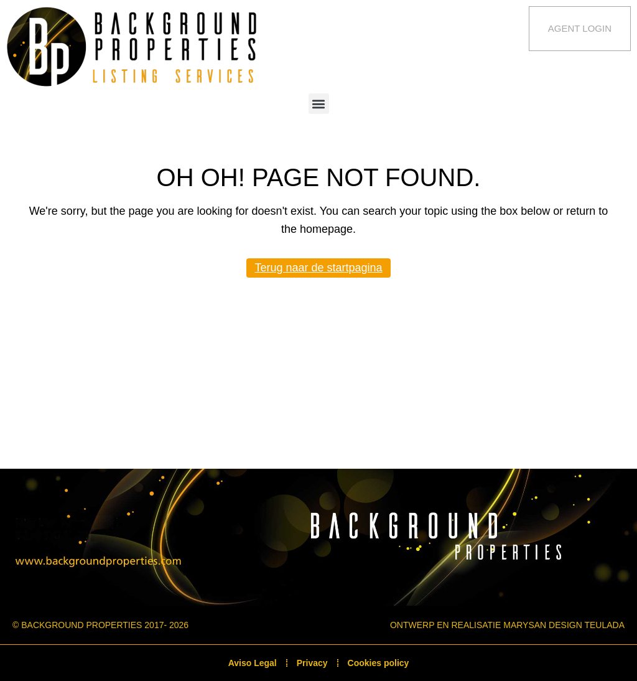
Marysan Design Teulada (564, 625)
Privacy (312, 663)
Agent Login (579, 28)
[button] (319, 103)
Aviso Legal (252, 663)
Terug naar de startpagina (318, 267)
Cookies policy (378, 663)
